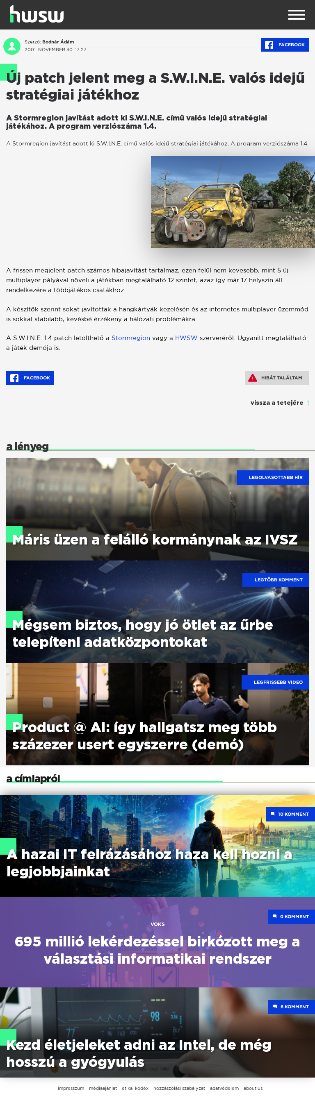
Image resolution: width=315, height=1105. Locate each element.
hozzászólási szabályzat (179, 1088)
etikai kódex (135, 1088)
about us (253, 1088)
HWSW (186, 337)
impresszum (71, 1088)
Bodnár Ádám (58, 42)
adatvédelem (224, 1088)
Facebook (285, 45)
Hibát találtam (275, 377)
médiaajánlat (103, 1088)
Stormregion (131, 337)
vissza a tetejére (277, 403)
